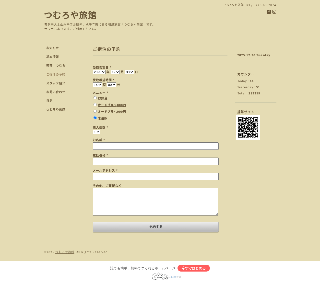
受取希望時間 (104, 80)
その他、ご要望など (107, 185)
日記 (49, 101)
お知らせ (52, 48)
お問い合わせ (55, 92)
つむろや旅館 (70, 14)
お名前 (99, 140)
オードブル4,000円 (112, 111)
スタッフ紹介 (55, 83)
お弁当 (102, 98)
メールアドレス (105, 170)
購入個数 (100, 127)
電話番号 (100, 155)
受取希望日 (102, 67)
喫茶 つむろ (55, 65)
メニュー (100, 93)
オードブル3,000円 (112, 105)
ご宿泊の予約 (55, 74)
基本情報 (52, 57)
